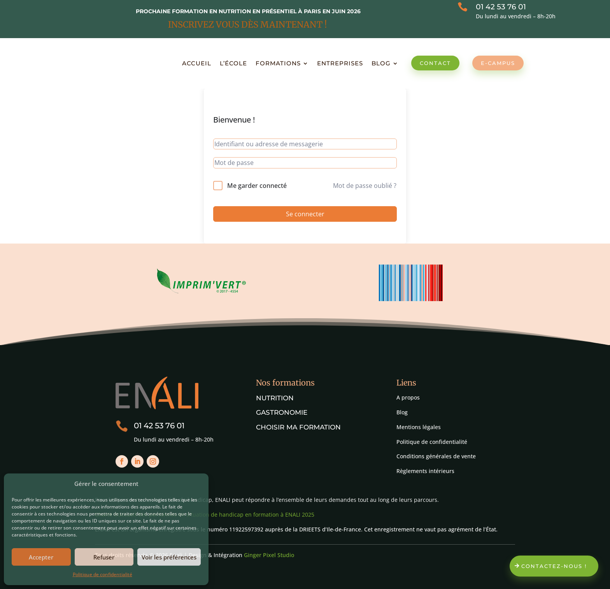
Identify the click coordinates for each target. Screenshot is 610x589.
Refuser (103, 557)
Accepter (41, 557)
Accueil (196, 63)
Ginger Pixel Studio (269, 555)
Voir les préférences (169, 557)
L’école (233, 63)
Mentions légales (418, 427)
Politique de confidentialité (102, 574)
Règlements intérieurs (425, 471)
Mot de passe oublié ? (364, 185)
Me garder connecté (257, 185)
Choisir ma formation (298, 427)
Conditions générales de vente (436, 456)
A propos (408, 397)
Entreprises (340, 63)
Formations (278, 63)
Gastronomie (281, 412)
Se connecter (305, 214)
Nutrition (275, 398)
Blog (381, 63)
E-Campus (498, 63)
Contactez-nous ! (554, 566)
